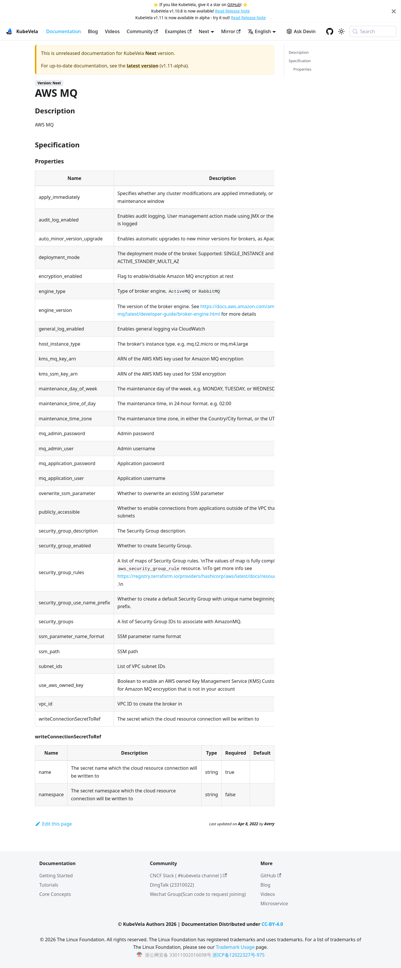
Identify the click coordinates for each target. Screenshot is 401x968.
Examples (178, 31)
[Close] (393, 11)
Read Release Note (232, 11)
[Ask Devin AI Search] (301, 31)
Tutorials (48, 885)
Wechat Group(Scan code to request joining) (198, 894)
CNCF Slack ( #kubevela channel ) (188, 875)
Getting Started (56, 875)
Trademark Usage (235, 947)
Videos (112, 31)
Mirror (231, 31)
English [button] (259, 31)
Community (142, 31)
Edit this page (53, 824)
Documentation (63, 31)
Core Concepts (55, 894)
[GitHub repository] (330, 31)
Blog (93, 31)
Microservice (274, 903)
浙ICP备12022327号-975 (238, 955)
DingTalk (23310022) (172, 885)
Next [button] (204, 31)
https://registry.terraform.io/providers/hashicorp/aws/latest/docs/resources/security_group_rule (223, 576)
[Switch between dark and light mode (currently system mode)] (341, 31)
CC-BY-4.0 (272, 924)
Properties (302, 69)
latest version (142, 65)
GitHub (233, 4)
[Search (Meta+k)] (372, 31)
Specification (300, 60)
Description (299, 52)
